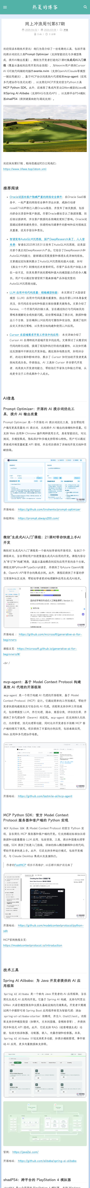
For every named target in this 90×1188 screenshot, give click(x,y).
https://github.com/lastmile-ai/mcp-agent (45, 793)
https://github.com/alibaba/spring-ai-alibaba (47, 1158)
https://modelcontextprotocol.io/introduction (32, 943)
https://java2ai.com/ (25, 1149)
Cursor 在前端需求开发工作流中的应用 (34, 332)
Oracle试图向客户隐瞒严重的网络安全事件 (36, 194)
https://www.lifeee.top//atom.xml (24, 166)
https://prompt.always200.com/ (38, 516)
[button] (5, 7)
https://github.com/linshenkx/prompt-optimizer (49, 507)
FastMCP (20, 862)
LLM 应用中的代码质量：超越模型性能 (33, 290)
